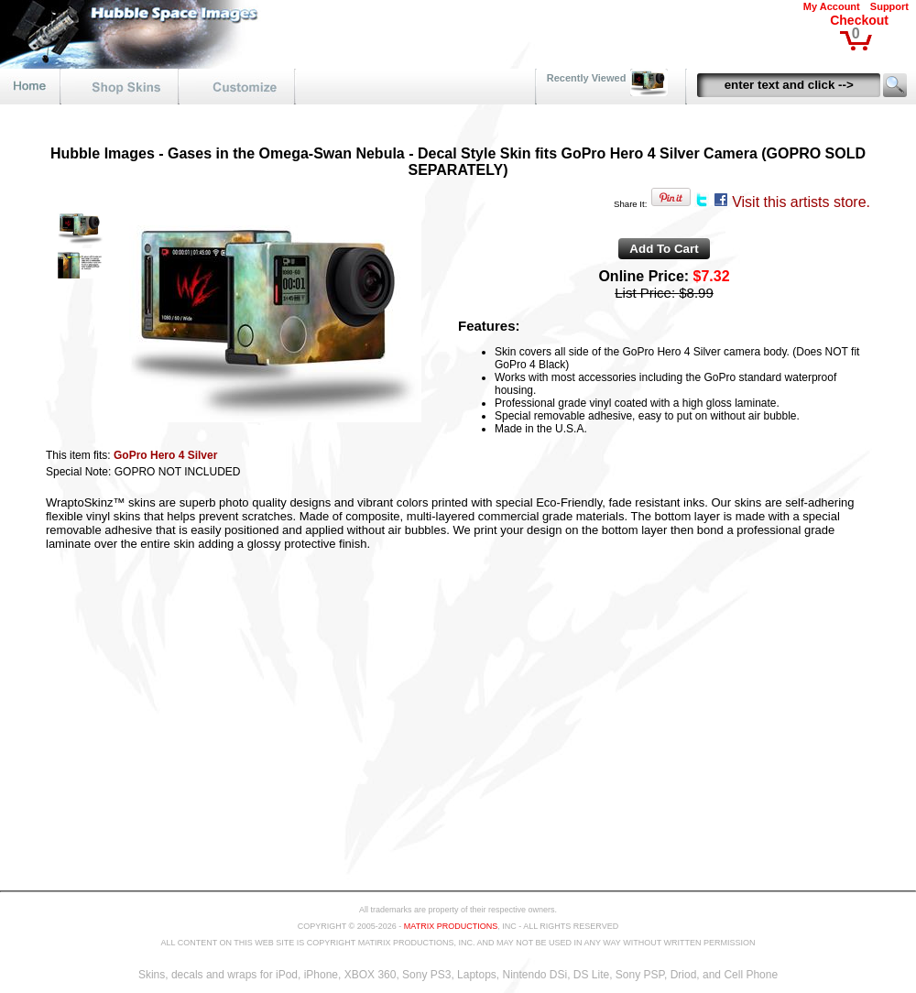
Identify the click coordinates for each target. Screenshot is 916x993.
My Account (831, 6)
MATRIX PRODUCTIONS (450, 926)
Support (889, 6)
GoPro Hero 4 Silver (165, 455)
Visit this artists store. (801, 202)
